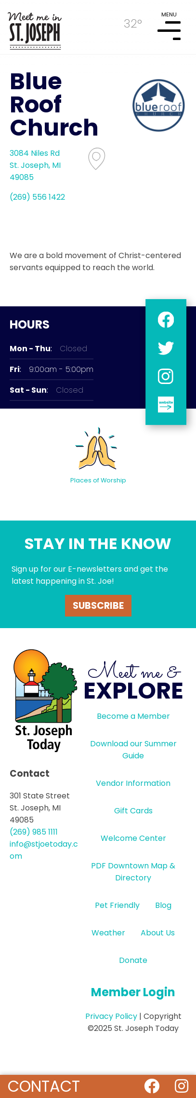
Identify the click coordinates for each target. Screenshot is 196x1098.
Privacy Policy (111, 1016)
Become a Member (133, 716)
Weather (108, 932)
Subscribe (98, 605)
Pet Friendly (117, 905)
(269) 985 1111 (34, 831)
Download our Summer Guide (133, 749)
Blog (163, 905)
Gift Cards (133, 810)
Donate (133, 960)
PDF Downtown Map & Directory (133, 871)
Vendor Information (133, 783)
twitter (166, 348)
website (166, 405)
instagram (166, 376)
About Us (158, 932)
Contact (44, 1086)
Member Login (133, 992)
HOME (35, 27)
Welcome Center (133, 838)
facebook (166, 320)
